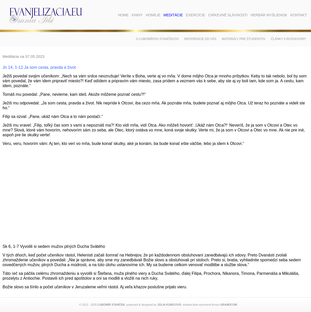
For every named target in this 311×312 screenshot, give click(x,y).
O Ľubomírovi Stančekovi (157, 39)
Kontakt (298, 15)
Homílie (153, 15)
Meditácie (173, 15)
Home (123, 15)
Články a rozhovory (288, 39)
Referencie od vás (200, 39)
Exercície (195, 15)
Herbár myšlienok (269, 15)
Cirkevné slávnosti (228, 15)
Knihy (137, 15)
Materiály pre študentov (243, 39)
